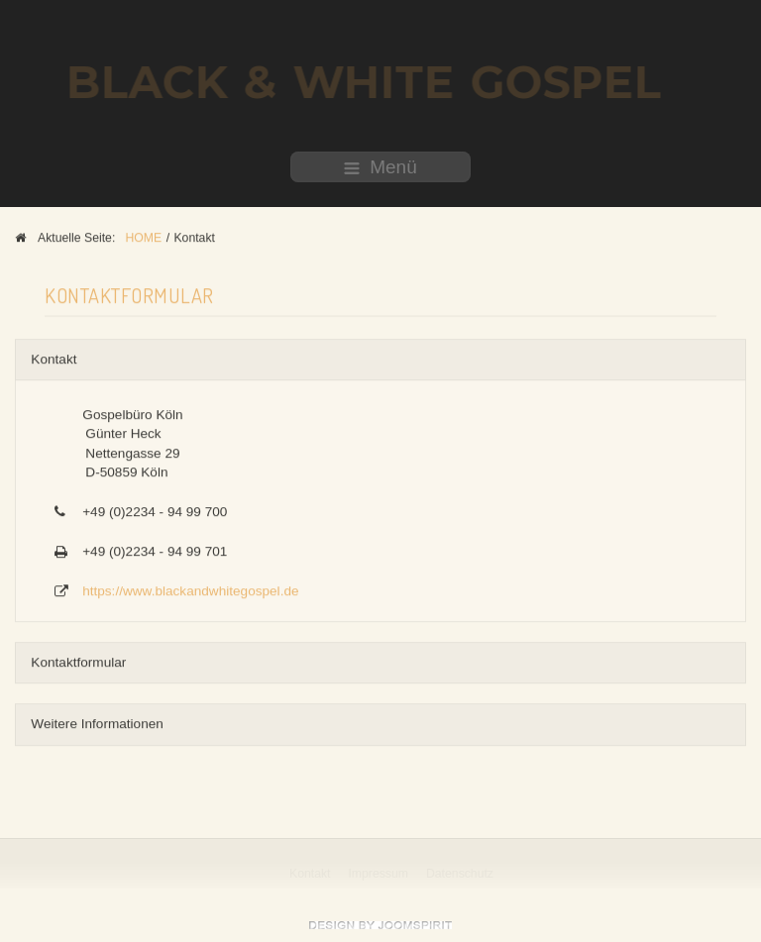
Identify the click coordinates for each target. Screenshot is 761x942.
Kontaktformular (78, 661)
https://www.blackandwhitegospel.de (190, 589)
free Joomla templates (380, 925)
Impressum (379, 874)
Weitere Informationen (97, 722)
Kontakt (53, 358)
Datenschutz (460, 874)
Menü (380, 167)
